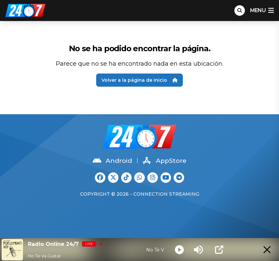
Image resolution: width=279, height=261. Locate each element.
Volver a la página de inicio (139, 80)
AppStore (164, 160)
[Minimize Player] (267, 249)
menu (262, 10)
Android (112, 160)
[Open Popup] (219, 249)
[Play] (179, 249)
